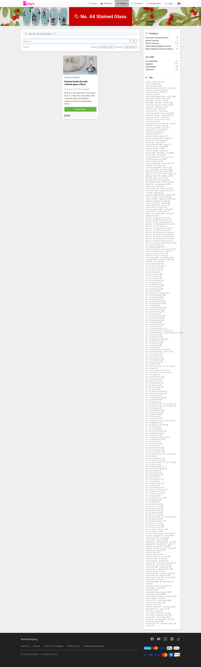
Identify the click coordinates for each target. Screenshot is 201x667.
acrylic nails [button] (157, 82)
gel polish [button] (164, 170)
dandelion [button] (160, 130)
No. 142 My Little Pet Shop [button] (156, 370)
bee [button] (157, 101)
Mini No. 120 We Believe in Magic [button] (159, 232)
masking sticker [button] (152, 209)
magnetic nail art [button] (165, 199)
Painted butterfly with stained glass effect (76, 83)
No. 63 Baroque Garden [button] (155, 469)
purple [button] (159, 550)
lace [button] (147, 193)
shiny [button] (162, 573)
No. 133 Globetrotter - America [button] (158, 352)
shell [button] (161, 571)
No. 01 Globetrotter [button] (153, 264)
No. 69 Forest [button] (151, 477)
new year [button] (158, 262)
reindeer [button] (161, 559)
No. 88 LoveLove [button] (153, 515)
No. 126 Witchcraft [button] (153, 337)
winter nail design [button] (153, 621)
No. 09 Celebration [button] (153, 280)
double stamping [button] (153, 138)
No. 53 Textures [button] (152, 454)
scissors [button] (149, 569)
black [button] (148, 103)
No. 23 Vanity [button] (151, 406)
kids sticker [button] (150, 190)
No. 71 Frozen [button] (151, 481)
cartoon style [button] (151, 113)
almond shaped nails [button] (154, 88)
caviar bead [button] (165, 113)
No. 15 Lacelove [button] (152, 385)
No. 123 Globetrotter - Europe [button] (158, 331)
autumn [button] (169, 96)
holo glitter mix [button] (161, 184)
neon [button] (148, 262)
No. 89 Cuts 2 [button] (151, 517)
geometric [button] (150, 172)
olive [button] (148, 536)
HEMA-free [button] (166, 182)
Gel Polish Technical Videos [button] (157, 38)
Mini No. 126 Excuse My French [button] (158, 241)
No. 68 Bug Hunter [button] (153, 475)
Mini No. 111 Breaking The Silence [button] (159, 224)
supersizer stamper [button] (154, 602)
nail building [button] (165, 257)
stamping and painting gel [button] (156, 592)
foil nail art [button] (165, 157)
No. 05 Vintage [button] (152, 272)
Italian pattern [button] (151, 188)
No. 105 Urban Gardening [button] (156, 293)
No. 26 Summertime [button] (154, 410)
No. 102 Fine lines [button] (153, 287)
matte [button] (166, 209)
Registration (154, 3)
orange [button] (164, 538)
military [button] (169, 213)
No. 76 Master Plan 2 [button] (154, 492)
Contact (36, 646)
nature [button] (169, 259)
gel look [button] (165, 167)
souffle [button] (149, 579)
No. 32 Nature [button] (151, 421)
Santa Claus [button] (164, 567)
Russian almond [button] (162, 565)
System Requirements (93, 646)
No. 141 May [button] (151, 368)
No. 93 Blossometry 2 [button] (155, 521)
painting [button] (149, 542)
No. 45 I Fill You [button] (152, 441)
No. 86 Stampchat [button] (153, 510)
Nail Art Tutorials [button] (152, 43)
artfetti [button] (162, 92)
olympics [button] (157, 536)
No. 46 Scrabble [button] (152, 444)
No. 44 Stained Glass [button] (154, 439)
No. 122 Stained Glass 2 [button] (155, 329)
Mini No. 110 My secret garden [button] (158, 222)
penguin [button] (149, 544)
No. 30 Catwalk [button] (152, 416)
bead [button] (148, 101)
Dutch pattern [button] (160, 140)
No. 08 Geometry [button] (153, 278)
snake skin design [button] (153, 577)
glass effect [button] (164, 172)
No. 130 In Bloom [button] (153, 345)
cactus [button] (160, 109)
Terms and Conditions (53, 646)
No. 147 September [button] (154, 379)
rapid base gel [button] (152, 556)
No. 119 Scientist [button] (152, 322)
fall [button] (161, 149)
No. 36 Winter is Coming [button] (156, 425)
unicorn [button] (149, 615)
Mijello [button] (158, 213)
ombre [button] (167, 536)
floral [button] (167, 153)
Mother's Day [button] (151, 255)
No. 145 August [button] (152, 375)
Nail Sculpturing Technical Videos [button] (159, 49)
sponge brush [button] (166, 582)
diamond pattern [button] (153, 134)
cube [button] (164, 128)
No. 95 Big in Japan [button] (154, 525)
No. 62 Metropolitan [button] (154, 467)
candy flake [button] (151, 111)
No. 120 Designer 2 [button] (153, 324)
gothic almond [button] (159, 178)
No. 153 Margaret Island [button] (155, 391)
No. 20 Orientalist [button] (153, 404)
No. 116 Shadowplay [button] (154, 316)
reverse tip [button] (150, 561)
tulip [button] (166, 613)
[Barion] (161, 648)
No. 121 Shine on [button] (152, 326)
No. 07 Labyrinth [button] (152, 276)
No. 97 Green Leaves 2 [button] (155, 529)
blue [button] (157, 103)
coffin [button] (148, 119)
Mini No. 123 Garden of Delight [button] (158, 234)
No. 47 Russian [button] (152, 446)
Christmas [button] (165, 115)
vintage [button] (149, 617)
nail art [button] (163, 255)
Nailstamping (29, 639)
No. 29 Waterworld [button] (153, 414)
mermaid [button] (149, 211)
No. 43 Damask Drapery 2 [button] (156, 437)
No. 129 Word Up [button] (153, 343)
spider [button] (159, 579)
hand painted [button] (151, 182)
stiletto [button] (160, 598)
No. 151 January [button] (152, 389)
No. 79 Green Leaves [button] (154, 498)
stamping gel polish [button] (154, 594)
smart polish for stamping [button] (156, 575)
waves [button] (148, 619)
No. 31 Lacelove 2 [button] (153, 418)
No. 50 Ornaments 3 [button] (154, 452)
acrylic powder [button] (152, 86)
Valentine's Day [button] (161, 615)
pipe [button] (148, 548)
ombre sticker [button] (151, 538)
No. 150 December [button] (153, 387)
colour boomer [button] (152, 121)
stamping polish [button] (152, 596)
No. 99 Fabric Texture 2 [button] (155, 533)
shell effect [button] (150, 573)
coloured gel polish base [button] (156, 124)
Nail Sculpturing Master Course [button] (158, 46)
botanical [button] (167, 103)
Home (92, 3)
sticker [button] (149, 598)
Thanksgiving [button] (167, 607)
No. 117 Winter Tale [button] (153, 318)
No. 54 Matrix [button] (168, 454)
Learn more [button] (80, 109)
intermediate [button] (151, 67)
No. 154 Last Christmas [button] (155, 393)
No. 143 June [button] (151, 372)
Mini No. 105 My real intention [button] (158, 220)
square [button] (159, 588)
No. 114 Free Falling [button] (154, 312)
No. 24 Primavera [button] (167, 406)
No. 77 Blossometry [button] (154, 494)
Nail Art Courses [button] (152, 40)
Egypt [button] (166, 144)
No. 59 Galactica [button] (152, 462)
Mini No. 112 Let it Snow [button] (155, 226)
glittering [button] (165, 176)
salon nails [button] (150, 567)
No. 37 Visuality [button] (152, 427)
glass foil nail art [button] (152, 174)
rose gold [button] (169, 563)
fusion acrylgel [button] (152, 167)
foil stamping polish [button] (154, 159)
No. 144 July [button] (165, 372)
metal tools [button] (162, 211)
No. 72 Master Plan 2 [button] (154, 483)
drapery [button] (166, 138)
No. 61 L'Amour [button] (152, 464)
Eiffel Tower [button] (151, 147)
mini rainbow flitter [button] (153, 245)
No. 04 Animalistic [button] (153, 270)
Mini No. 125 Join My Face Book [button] (159, 239)
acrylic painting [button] (152, 84)
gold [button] (148, 178)
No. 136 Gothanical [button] (153, 358)
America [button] (170, 88)
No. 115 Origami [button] (152, 314)
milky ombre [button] (151, 216)
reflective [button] (150, 559)
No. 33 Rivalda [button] (167, 421)
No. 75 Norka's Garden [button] (155, 490)
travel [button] (148, 611)
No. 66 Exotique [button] (152, 471)
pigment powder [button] (153, 546)
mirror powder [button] (167, 249)
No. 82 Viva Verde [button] (153, 504)
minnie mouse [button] (152, 249)
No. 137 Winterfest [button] (153, 360)
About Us (25, 646)
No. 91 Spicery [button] (167, 517)
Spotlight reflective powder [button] (157, 586)
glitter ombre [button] (167, 174)
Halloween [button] (161, 180)
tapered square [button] (152, 607)
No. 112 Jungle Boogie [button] (155, 308)
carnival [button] (162, 111)
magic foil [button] (150, 199)
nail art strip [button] (150, 257)
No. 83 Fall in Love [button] (153, 506)
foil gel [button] (160, 155)
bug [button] (156, 105)
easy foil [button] (159, 142)
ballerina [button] (164, 98)
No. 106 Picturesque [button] (154, 295)
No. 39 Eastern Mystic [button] (155, 431)
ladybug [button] (157, 193)
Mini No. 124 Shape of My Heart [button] (159, 236)
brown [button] (148, 105)
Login (169, 3)
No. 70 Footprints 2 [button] (154, 479)
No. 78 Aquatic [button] (152, 496)
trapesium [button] (163, 609)
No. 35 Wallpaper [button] (153, 423)
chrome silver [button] (151, 117)
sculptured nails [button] (162, 569)
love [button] (153, 197)
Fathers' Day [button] (151, 151)
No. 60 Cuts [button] (168, 462)
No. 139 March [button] (152, 364)
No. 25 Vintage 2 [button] (152, 408)
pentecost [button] (160, 544)
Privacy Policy (73, 646)
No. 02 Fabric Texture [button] (155, 266)
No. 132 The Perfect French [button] (157, 349)
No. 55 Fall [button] (150, 456)
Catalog (122, 3)
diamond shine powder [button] (155, 136)
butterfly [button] (149, 109)
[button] (179, 3)
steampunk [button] (169, 596)
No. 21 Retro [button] (169, 404)
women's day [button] (151, 623)
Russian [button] (149, 565)
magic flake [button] (164, 197)
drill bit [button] (148, 140)
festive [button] (149, 153)
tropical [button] (157, 611)
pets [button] (170, 544)
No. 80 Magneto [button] (152, 500)
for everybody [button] (151, 61)
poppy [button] (171, 548)
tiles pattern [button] (151, 609)
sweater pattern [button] (152, 605)
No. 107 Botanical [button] (153, 297)
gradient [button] (149, 180)
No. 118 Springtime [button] (153, 320)
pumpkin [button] (149, 550)
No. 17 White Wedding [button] (155, 398)
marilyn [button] (164, 205)
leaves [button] (169, 195)
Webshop (107, 3)
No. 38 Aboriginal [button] (153, 429)
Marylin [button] (162, 207)
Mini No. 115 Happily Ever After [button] (158, 228)
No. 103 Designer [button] (153, 289)
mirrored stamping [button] (153, 251)
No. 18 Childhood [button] (153, 400)
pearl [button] (171, 542)
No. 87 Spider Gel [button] (153, 513)
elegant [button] (162, 147)
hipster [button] (149, 184)
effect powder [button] (152, 144)
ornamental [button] (160, 540)
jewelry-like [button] (165, 188)
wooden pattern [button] (167, 623)
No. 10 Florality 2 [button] (152, 282)
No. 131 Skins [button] (151, 347)
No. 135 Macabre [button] (153, 356)
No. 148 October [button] (152, 381)
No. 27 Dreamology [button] (154, 412)
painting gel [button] (161, 542)
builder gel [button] (166, 105)
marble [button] (164, 203)
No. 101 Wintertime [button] (153, 285)
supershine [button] (162, 600)
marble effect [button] (151, 205)
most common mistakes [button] (156, 253)
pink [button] (166, 546)
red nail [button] (164, 556)
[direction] (130, 47)
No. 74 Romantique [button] (154, 487)
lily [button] (147, 197)
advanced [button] (150, 69)
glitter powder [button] (152, 176)
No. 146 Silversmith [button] (154, 377)
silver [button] (170, 573)
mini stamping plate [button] (154, 247)
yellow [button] (148, 625)
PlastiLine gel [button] (159, 548)
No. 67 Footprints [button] (153, 473)
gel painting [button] (151, 170)
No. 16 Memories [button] (153, 395)
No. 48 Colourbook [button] (154, 448)
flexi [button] (158, 153)
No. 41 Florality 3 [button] (152, 435)
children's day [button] (151, 115)
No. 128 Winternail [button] (153, 341)
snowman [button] (168, 577)
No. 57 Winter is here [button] (154, 460)
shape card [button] (150, 571)
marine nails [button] (151, 207)
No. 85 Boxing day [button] (153, 508)
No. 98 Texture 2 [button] (153, 531)
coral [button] (148, 126)
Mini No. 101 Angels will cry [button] (157, 218)
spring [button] (148, 588)
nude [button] (171, 533)
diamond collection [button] (154, 132)
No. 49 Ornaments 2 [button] (154, 450)
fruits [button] (148, 165)
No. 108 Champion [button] (153, 299)
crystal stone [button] (151, 128)
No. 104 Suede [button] (152, 291)
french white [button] (166, 163)
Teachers (137, 3)
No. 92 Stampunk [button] (153, 519)
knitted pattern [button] (165, 190)
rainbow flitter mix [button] (153, 554)
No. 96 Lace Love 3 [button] (154, 527)
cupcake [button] (149, 130)
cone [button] (172, 124)
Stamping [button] (150, 590)
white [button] (169, 619)
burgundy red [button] (160, 107)
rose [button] (158, 563)
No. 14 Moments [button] (152, 366)
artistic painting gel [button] (153, 96)
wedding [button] (158, 619)
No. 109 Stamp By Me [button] (154, 301)
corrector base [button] (160, 126)
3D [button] (147, 82)
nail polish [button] (150, 259)
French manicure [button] (153, 161)
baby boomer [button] (151, 98)
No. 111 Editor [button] (151, 305)
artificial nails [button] (151, 94)
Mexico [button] (149, 213)
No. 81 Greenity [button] (152, 502)
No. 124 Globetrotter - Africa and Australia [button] (163, 333)
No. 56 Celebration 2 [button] (154, 458)
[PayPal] (161, 654)
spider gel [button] (150, 582)
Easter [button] (148, 142)
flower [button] (148, 155)
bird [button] (164, 101)
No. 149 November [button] (153, 383)
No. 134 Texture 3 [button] (153, 354)
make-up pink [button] (151, 203)
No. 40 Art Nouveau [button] (154, 433)
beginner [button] (149, 64)
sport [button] (148, 584)
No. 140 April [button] (167, 366)
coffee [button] (164, 117)
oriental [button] (149, 540)
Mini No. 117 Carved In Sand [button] (157, 230)
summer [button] (149, 600)
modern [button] (167, 251)
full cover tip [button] (159, 165)
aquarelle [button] (150, 92)
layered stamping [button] (153, 195)
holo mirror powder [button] (154, 186)
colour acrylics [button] (160, 119)
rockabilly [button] (162, 561)
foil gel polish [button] (151, 157)
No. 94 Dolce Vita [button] (153, 523)
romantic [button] (149, 563)
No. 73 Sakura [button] (151, 485)
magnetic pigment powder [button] (157, 201)
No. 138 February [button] (153, 362)
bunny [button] (148, 107)
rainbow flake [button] (151, 552)
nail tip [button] (160, 259)
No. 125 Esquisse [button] (153, 335)
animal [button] (148, 90)
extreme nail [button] (151, 149)
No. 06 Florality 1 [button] (152, 274)
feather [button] (162, 151)
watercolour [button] (161, 617)
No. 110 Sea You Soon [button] (155, 303)
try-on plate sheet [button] (153, 613)
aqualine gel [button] (160, 90)
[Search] (76, 41)
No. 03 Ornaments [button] (153, 268)
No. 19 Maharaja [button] (152, 402)
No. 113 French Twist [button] (154, 310)
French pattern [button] (152, 163)
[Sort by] (106, 47)
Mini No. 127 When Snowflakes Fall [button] (160, 243)
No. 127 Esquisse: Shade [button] (156, 339)
